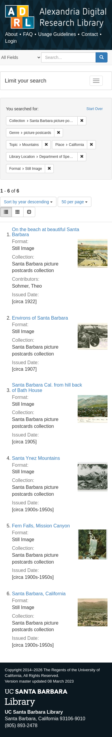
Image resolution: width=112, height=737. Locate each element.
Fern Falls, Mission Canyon (41, 525)
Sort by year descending (28, 201)
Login (11, 41)
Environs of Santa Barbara (40, 318)
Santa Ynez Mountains (36, 458)
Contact (90, 34)
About (11, 34)
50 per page (75, 201)
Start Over (94, 109)
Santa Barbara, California (39, 593)
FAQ (28, 34)
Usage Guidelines (57, 34)
